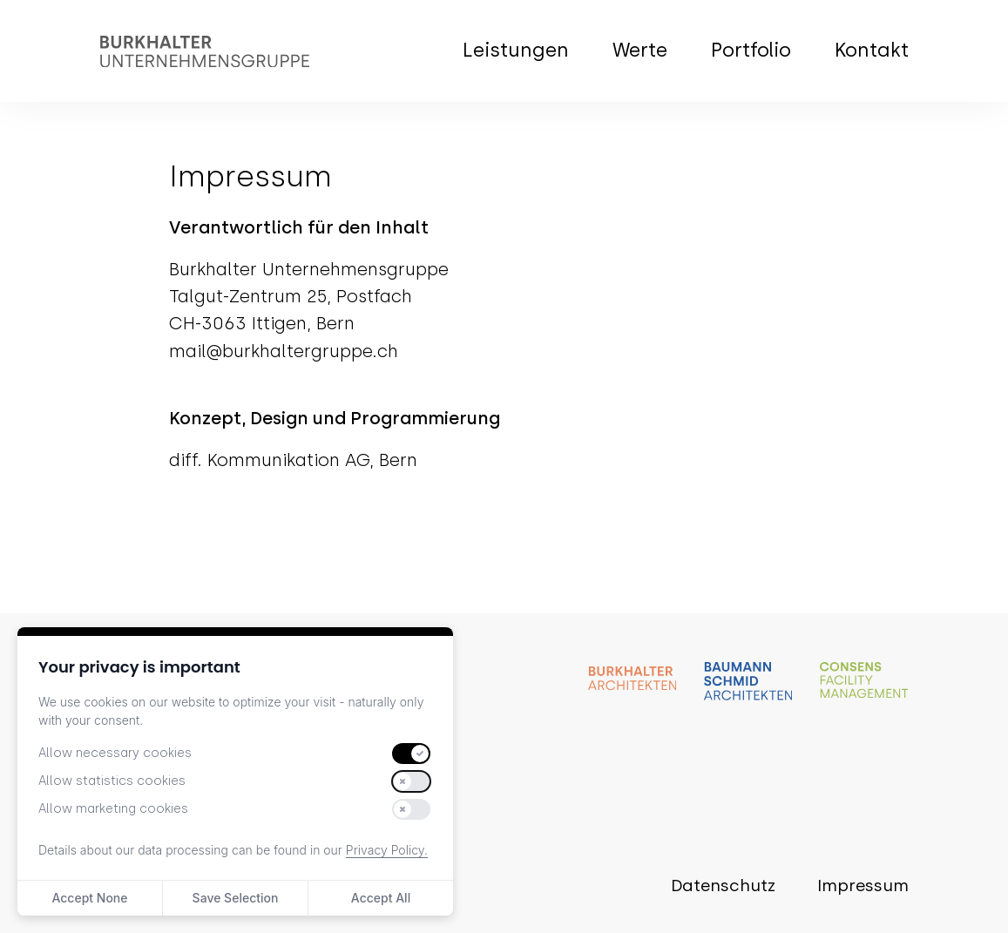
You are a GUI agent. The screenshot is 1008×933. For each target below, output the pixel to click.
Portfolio (751, 50)
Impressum (863, 886)
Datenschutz (723, 886)
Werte (639, 50)
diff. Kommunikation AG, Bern (293, 460)
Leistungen (516, 50)
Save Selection (236, 897)
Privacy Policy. (387, 849)
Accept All (380, 897)
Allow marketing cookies (113, 808)
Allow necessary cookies (115, 753)
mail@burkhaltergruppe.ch (283, 351)
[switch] (411, 753)
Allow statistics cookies (112, 781)
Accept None (89, 897)
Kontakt (872, 50)
